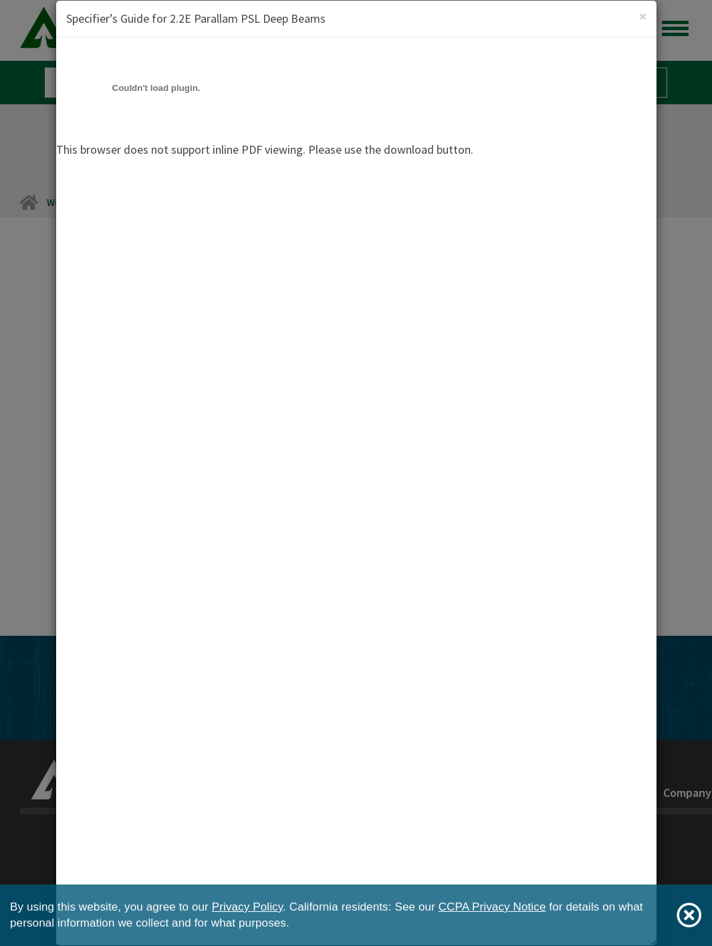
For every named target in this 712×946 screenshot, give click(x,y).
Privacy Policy (247, 907)
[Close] (642, 16)
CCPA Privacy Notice (492, 907)
